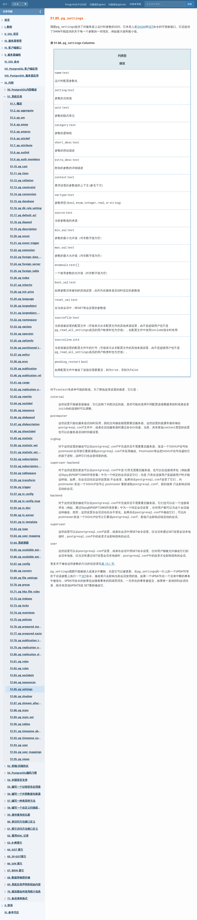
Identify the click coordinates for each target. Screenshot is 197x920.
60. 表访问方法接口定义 (21, 821)
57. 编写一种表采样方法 (21, 801)
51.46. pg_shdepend (22, 417)
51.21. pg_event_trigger (24, 243)
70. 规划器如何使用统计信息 (24, 891)
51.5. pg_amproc (20, 131)
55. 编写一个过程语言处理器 (24, 787)
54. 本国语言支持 (17, 780)
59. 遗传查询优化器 (18, 814)
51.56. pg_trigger (20, 487)
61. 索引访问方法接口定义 (22, 828)
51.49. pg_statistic (21, 438)
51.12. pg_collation (21, 180)
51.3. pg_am (17, 117)
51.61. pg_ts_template (23, 522)
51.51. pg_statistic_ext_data (27, 452)
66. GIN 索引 (14, 863)
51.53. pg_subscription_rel (26, 466)
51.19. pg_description (23, 229)
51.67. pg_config (20, 564)
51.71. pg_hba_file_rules (25, 591)
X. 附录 (8, 905)
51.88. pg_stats (19, 710)
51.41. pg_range (20, 382)
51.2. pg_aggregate (21, 110)
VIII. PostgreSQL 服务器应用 (21, 75)
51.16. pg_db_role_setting (25, 208)
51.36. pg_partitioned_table (27, 347)
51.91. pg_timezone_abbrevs (27, 731)
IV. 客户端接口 (13, 47)
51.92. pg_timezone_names (27, 738)
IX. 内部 (9, 82)
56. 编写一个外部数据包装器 (24, 794)
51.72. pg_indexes (21, 598)
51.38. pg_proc (19, 361)
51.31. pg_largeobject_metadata (30, 313)
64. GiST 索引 (15, 849)
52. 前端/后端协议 (17, 766)
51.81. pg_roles (19, 661)
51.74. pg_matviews (22, 612)
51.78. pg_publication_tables (28, 640)
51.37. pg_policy (20, 354)
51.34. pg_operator (21, 333)
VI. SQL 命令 (11, 61)
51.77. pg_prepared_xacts (26, 633)
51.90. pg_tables (20, 724)
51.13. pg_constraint (23, 187)
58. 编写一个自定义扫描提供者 (25, 807)
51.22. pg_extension (22, 250)
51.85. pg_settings (21, 689)
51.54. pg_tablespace (23, 473)
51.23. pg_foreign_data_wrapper (30, 257)
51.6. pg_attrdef (20, 138)
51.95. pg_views (19, 759)
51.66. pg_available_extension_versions (31, 556)
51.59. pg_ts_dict (20, 508)
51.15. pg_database (22, 201)
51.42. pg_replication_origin (27, 389)
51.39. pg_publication (23, 368)
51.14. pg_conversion (23, 194)
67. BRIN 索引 (15, 870)
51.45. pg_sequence (22, 410)
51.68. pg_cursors (21, 570)
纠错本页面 (135, 3)
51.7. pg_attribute (21, 145)
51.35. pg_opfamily (21, 340)
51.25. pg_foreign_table (24, 271)
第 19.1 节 (116, 559)
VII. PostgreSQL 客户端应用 (21, 68)
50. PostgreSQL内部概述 (22, 89)
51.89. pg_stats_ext (22, 717)
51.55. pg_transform (22, 480)
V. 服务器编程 (12, 55)
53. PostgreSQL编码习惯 (22, 773)
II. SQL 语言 (11, 34)
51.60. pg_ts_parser (22, 515)
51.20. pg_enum (20, 236)
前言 (7, 20)
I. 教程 (8, 27)
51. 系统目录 (14, 96)
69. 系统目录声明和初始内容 (24, 884)
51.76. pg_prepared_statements (30, 626)
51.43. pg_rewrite (21, 396)
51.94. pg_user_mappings (25, 752)
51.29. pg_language (22, 299)
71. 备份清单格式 (17, 898)
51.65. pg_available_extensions (29, 550)
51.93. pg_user (19, 745)
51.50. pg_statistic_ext (24, 445)
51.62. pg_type (19, 529)
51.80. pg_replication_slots (26, 654)
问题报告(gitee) (97, 4)
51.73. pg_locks (19, 605)
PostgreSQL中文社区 (76, 4)
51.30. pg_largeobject (23, 305)
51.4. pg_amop (19, 124)
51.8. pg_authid (19, 152)
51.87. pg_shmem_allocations (28, 703)
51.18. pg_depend (21, 222)
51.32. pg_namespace (23, 319)
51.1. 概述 (16, 103)
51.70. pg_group (20, 584)
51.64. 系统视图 (19, 542)
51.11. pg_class (19, 173)
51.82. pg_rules (19, 668)
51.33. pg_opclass (21, 326)
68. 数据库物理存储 (18, 877)
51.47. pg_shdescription (25, 424)
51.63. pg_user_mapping (25, 536)
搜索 (189, 4)
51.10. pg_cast (18, 166)
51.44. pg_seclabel (21, 403)
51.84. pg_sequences (23, 682)
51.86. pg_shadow (21, 696)
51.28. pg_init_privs (22, 292)
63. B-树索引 (14, 842)
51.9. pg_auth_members (25, 159)
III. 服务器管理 (13, 41)
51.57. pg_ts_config (21, 494)
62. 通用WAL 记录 (18, 835)
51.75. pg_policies (21, 619)
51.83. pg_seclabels (22, 675)
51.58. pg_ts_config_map (25, 501)
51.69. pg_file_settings (24, 578)
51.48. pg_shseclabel (23, 431)
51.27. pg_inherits (21, 285)
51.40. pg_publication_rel (25, 375)
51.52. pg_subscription (24, 459)
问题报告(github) (117, 4)
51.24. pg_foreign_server (25, 264)
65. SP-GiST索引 (16, 856)
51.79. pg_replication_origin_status (31, 647)
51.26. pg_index (19, 278)
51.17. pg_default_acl (23, 215)
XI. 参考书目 (11, 912)
